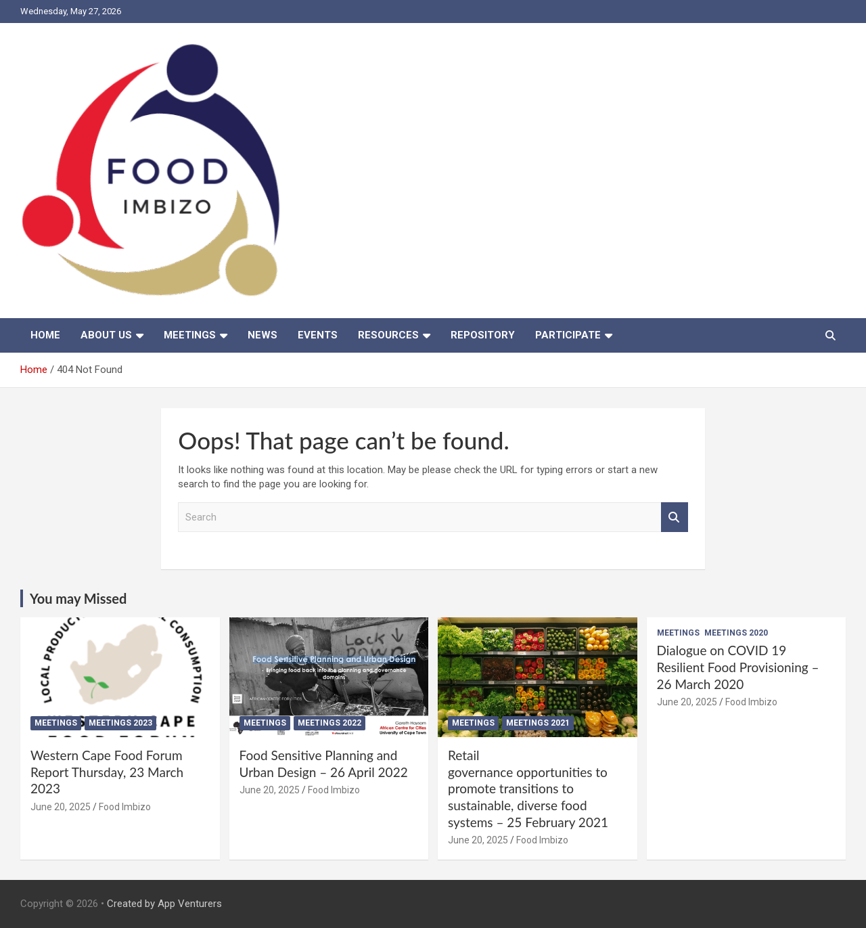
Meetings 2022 (329, 723)
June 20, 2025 (60, 806)
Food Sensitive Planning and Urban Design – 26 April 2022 (324, 763)
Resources (388, 335)
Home (45, 335)
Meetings (190, 335)
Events (318, 335)
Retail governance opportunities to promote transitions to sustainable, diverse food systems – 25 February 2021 (528, 788)
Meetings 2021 (538, 723)
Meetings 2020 (736, 633)
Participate (568, 335)
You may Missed (78, 598)
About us (106, 335)
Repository (483, 335)
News (262, 335)
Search (674, 517)
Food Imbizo (125, 806)
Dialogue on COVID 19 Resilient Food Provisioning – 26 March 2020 (738, 666)
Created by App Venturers (164, 904)
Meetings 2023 (120, 723)
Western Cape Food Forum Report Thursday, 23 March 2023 (106, 771)
